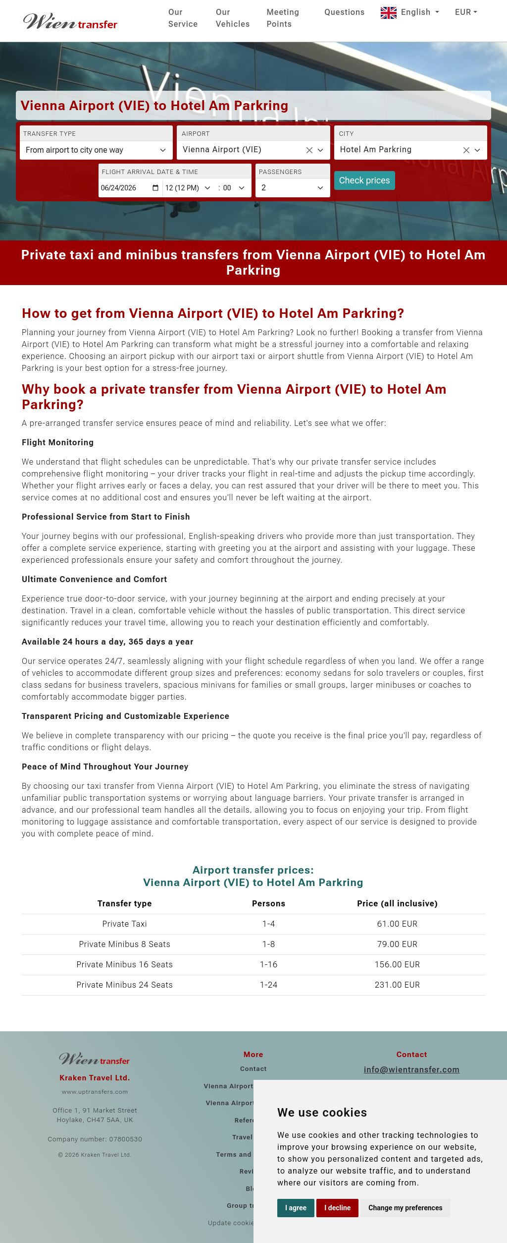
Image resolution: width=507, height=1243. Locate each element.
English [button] (407, 12)
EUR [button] (463, 12)
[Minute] (237, 188)
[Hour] (190, 188)
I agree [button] (295, 1208)
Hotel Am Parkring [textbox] (376, 149)
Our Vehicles (233, 18)
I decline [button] (337, 1208)
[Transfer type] (96, 150)
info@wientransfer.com (412, 1069)
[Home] (71, 21)
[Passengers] (292, 188)
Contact (253, 1068)
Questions (344, 12)
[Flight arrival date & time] (131, 188)
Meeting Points (283, 18)
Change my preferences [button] (405, 1208)
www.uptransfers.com (95, 1091)
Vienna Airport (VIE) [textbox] (222, 149)
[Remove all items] (309, 150)
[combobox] (253, 150)
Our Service (183, 18)
